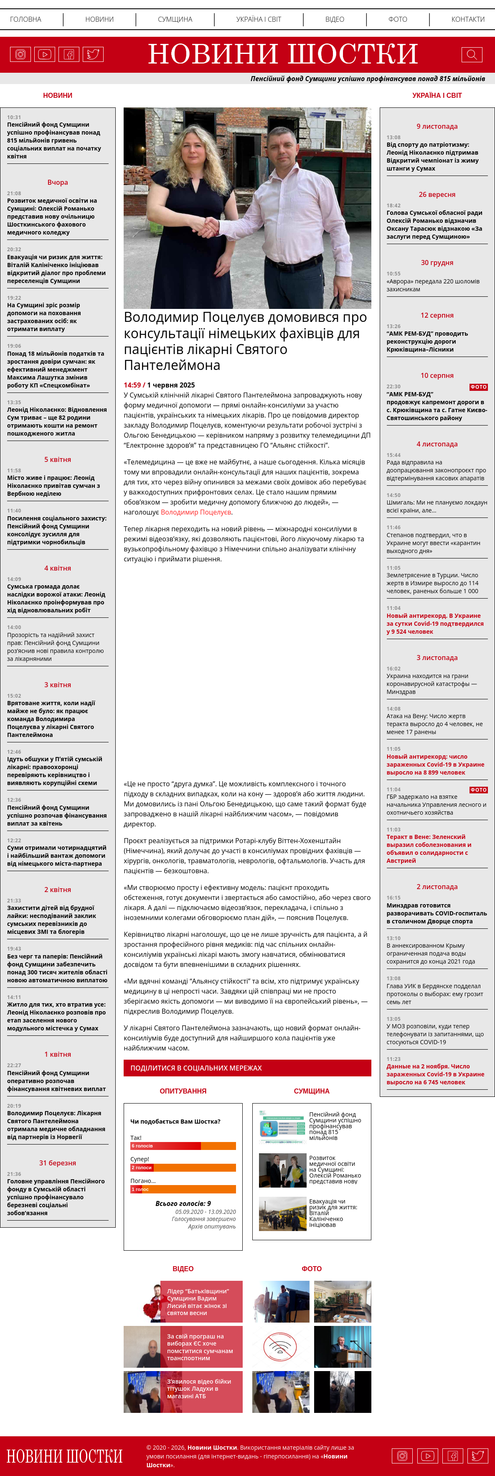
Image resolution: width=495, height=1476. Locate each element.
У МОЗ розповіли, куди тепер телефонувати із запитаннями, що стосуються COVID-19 (435, 1034)
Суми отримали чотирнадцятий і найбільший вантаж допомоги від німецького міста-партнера (57, 855)
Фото (397, 19)
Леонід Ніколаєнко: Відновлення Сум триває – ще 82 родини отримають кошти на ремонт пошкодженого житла (57, 421)
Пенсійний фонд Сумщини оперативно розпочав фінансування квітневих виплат (56, 1081)
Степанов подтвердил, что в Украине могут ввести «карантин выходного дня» (434, 543)
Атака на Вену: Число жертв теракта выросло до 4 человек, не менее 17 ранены (435, 724)
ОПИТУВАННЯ (183, 1091)
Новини (99, 19)
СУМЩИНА (312, 1091)
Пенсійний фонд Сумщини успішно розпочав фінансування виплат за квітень (57, 815)
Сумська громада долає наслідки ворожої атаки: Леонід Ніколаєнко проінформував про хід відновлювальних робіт (56, 598)
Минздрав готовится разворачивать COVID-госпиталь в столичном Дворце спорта (437, 913)
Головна (25, 19)
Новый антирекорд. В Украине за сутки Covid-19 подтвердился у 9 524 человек (435, 623)
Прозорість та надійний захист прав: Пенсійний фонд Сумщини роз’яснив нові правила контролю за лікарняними (55, 647)
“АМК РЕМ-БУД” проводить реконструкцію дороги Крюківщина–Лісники (427, 341)
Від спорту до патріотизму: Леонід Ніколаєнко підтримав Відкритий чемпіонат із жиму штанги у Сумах (433, 156)
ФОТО (312, 1268)
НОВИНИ (57, 95)
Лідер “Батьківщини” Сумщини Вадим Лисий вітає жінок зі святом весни (198, 1302)
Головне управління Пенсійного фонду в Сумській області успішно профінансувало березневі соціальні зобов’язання (56, 1197)
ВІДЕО (183, 1268)
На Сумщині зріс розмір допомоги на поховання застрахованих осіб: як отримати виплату (44, 317)
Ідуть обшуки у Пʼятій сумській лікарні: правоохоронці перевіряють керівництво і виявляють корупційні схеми (54, 771)
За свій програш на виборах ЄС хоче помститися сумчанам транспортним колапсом (200, 1350)
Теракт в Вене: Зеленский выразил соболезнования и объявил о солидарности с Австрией (429, 848)
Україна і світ (258, 19)
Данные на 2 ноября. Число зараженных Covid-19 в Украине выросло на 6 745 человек (436, 1074)
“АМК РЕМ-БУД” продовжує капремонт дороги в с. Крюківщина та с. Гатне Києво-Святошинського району (437, 406)
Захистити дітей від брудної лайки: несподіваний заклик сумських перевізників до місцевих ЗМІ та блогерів (51, 920)
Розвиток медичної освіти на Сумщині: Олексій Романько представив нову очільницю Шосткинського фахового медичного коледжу (52, 216)
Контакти (468, 19)
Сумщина (175, 19)
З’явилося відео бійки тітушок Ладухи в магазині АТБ (199, 1388)
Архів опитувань (212, 1226)
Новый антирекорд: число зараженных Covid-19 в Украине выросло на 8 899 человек (436, 764)
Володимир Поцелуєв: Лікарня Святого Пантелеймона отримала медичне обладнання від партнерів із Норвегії (56, 1125)
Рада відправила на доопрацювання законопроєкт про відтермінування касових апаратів (436, 470)
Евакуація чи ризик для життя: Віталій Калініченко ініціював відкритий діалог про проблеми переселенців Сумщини (56, 269)
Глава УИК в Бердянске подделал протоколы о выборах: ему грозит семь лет (435, 994)
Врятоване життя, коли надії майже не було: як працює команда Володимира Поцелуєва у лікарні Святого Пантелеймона (51, 719)
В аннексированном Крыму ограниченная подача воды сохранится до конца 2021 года (431, 953)
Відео (335, 19)
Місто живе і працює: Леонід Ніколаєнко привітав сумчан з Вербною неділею (53, 485)
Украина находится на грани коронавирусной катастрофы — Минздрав (432, 684)
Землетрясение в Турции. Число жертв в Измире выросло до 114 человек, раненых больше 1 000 (433, 583)
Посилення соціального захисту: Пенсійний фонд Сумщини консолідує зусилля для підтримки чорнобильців (57, 530)
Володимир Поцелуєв (196, 512)
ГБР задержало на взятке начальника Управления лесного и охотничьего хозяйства (437, 804)
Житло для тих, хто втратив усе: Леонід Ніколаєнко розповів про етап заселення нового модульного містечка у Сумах (56, 1016)
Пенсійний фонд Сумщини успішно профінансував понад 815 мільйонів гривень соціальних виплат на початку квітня (54, 140)
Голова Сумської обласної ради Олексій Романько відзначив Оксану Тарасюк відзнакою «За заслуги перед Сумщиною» (434, 224)
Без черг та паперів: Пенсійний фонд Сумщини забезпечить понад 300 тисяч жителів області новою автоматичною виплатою (57, 968)
